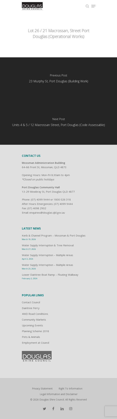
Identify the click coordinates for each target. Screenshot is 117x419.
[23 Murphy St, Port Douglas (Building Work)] (58, 79)
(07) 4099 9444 (40, 199)
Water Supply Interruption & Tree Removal (48, 245)
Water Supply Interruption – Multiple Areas (47, 255)
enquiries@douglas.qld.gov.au (47, 212)
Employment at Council (35, 342)
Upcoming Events (32, 325)
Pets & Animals (31, 337)
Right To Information (70, 388)
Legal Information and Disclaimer (58, 394)
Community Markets (34, 319)
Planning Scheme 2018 (35, 331)
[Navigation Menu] (93, 6)
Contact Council (31, 302)
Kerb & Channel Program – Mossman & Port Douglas (54, 235)
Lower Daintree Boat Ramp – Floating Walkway (50, 274)
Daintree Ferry (31, 308)
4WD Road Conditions (35, 314)
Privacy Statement (42, 388)
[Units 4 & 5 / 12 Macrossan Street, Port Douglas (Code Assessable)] (58, 123)
